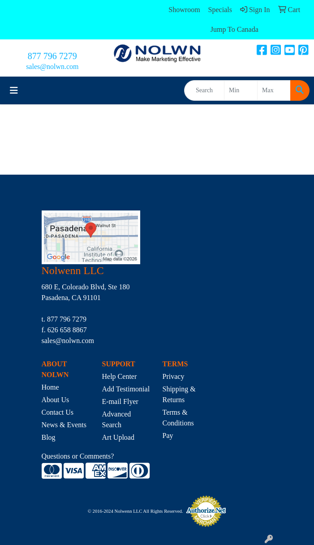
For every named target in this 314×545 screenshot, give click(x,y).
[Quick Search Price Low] (241, 90)
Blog (49, 437)
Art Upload (118, 437)
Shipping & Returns (179, 394)
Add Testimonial (126, 389)
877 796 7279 (52, 56)
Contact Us (58, 412)
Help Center (119, 376)
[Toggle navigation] (13, 90)
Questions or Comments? (78, 456)
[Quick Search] (204, 90)
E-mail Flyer (120, 401)
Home (50, 387)
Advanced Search (116, 419)
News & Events (64, 425)
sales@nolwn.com (52, 66)
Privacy (174, 376)
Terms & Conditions (178, 417)
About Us (55, 399)
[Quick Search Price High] (274, 90)
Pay (168, 435)
